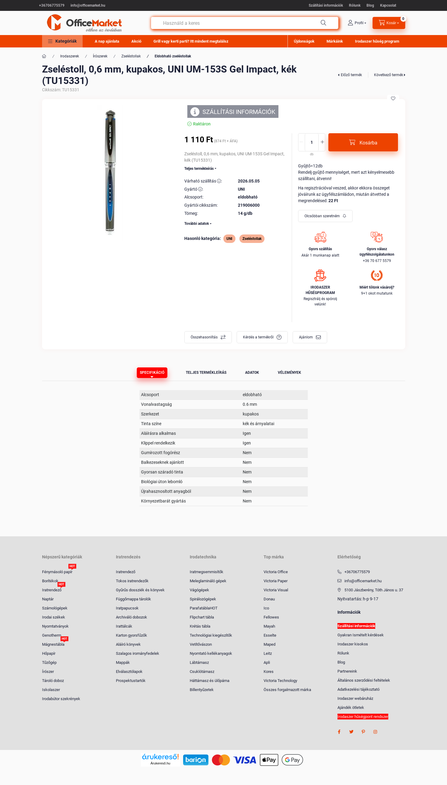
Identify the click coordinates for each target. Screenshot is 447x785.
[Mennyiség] (312, 142)
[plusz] (322, 142)
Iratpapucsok (127, 608)
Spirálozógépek (203, 599)
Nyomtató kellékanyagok (211, 653)
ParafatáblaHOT (204, 608)
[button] (62, 41)
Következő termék (388, 75)
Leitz (268, 653)
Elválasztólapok (129, 671)
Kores (269, 671)
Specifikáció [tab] (152, 372)
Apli (267, 662)
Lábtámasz (199, 662)
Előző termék (351, 75)
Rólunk (354, 5)
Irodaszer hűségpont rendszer (362, 716)
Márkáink (335, 41)
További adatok (196, 223)
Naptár (48, 599)
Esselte (270, 635)
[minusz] (301, 142)
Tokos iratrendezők (132, 581)
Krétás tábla (200, 626)
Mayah (269, 626)
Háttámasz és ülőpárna (209, 680)
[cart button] (389, 23)
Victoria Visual (276, 590)
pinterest (363, 732)
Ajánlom (306, 337)
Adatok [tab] (252, 372)
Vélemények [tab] (289, 372)
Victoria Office (276, 572)
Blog (370, 5)
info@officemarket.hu (88, 5)
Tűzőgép (49, 662)
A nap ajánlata (107, 41)
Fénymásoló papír (57, 571)
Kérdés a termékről (258, 337)
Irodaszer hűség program (377, 41)
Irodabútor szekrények (61, 698)
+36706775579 (51, 5)
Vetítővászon (201, 644)
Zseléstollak (131, 56)
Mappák (123, 662)
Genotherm (51, 635)
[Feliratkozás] (325, 216)
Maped (269, 644)
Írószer (48, 671)
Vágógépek (199, 590)
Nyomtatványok (55, 626)
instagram (376, 732)
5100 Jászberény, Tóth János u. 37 (373, 590)
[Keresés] (323, 23)
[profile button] (357, 23)
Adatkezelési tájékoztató (358, 689)
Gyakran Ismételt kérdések (360, 635)
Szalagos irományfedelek (137, 653)
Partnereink (347, 671)
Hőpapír (48, 653)
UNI (229, 239)
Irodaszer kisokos (352, 644)
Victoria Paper (276, 581)
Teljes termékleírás (199, 168)
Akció (136, 41)
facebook (339, 732)
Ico (266, 608)
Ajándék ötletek (350, 707)
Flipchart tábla (202, 617)
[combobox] (244, 23)
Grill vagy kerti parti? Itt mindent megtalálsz (190, 41)
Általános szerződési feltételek (363, 680)
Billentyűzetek (202, 689)
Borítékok (50, 581)
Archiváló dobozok (131, 617)
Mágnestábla (53, 644)
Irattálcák (124, 626)
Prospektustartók (131, 680)
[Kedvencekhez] (393, 98)
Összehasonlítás (204, 337)
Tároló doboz (53, 680)
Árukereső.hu (160, 763)
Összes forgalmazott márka (287, 689)
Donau (269, 599)
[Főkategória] (44, 56)
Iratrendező (51, 589)
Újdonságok (304, 41)
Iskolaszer (51, 689)
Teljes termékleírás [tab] (206, 372)
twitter (351, 732)
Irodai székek (53, 617)
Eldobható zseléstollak (173, 56)
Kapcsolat (388, 5)
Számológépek (54, 608)
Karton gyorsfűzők (131, 635)
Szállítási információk (326, 5)
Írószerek (100, 56)
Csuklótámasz (202, 671)
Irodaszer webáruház (355, 698)
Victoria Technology (280, 680)
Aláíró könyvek (128, 644)
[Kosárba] (363, 142)
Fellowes (271, 617)
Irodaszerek (69, 56)
